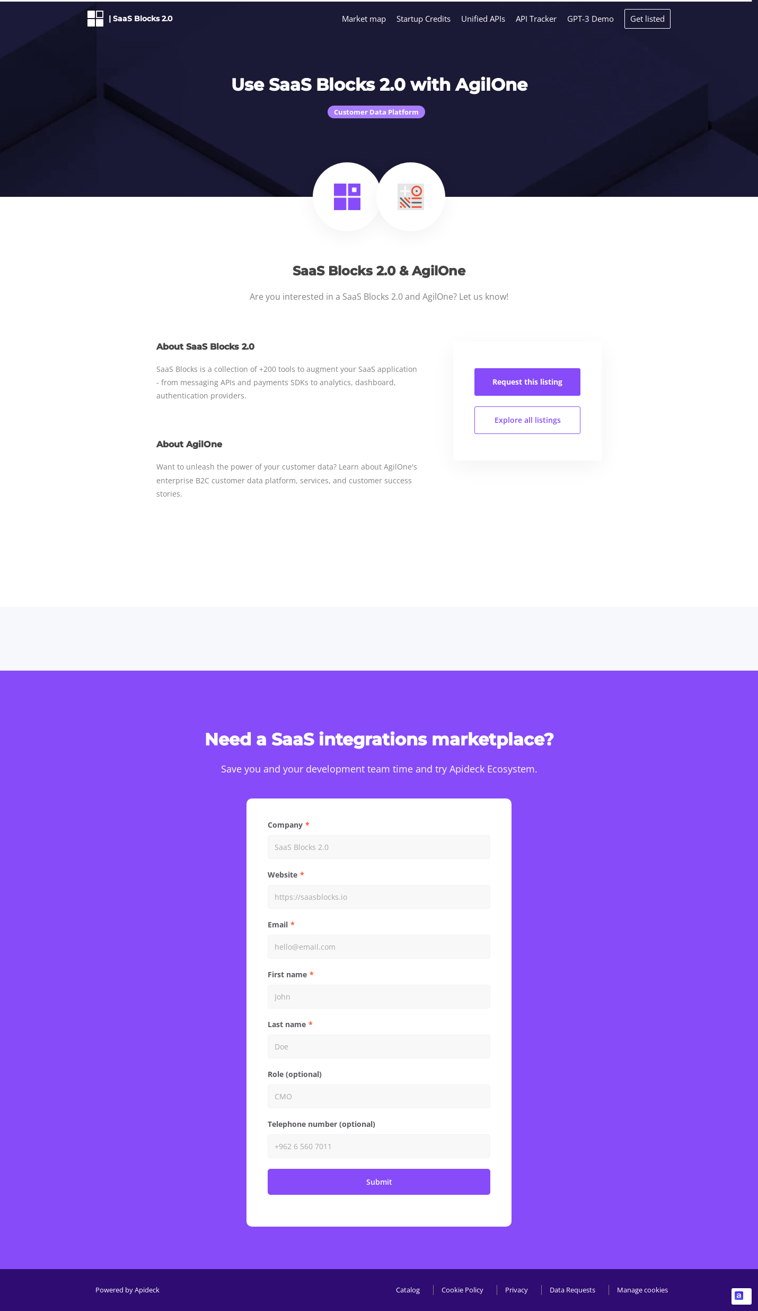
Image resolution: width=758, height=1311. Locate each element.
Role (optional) (295, 1074)
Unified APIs (483, 18)
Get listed (647, 18)
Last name (287, 1024)
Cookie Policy (462, 1290)
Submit (379, 1182)
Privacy (516, 1290)
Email (278, 924)
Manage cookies (642, 1290)
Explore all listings (528, 420)
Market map (364, 18)
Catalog (408, 1290)
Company (285, 825)
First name (287, 974)
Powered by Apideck (127, 1290)
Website (282, 875)
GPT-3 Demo (590, 18)
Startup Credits (423, 18)
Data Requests (572, 1290)
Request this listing (527, 382)
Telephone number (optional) (321, 1124)
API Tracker (536, 18)
